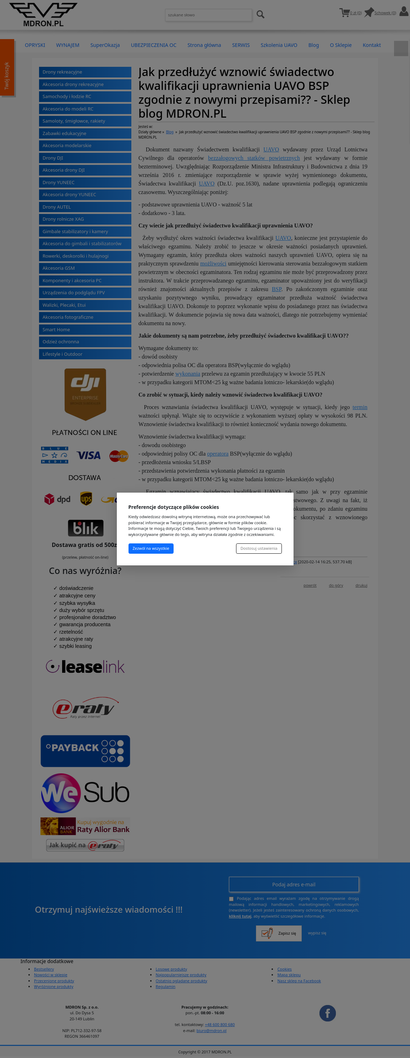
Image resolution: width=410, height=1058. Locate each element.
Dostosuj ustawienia (258, 548)
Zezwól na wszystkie (151, 548)
